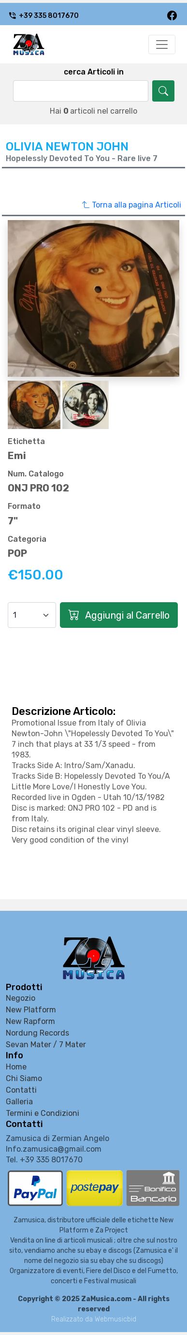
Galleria (19, 1101)
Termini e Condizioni (42, 1113)
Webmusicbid (115, 1319)
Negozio (20, 998)
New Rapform (30, 1021)
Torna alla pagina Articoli (131, 205)
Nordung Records (37, 1033)
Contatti (21, 1090)
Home (16, 1066)
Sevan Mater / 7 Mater (46, 1044)
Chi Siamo (24, 1078)
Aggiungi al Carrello (119, 615)
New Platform (31, 1009)
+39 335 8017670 (43, 15)
